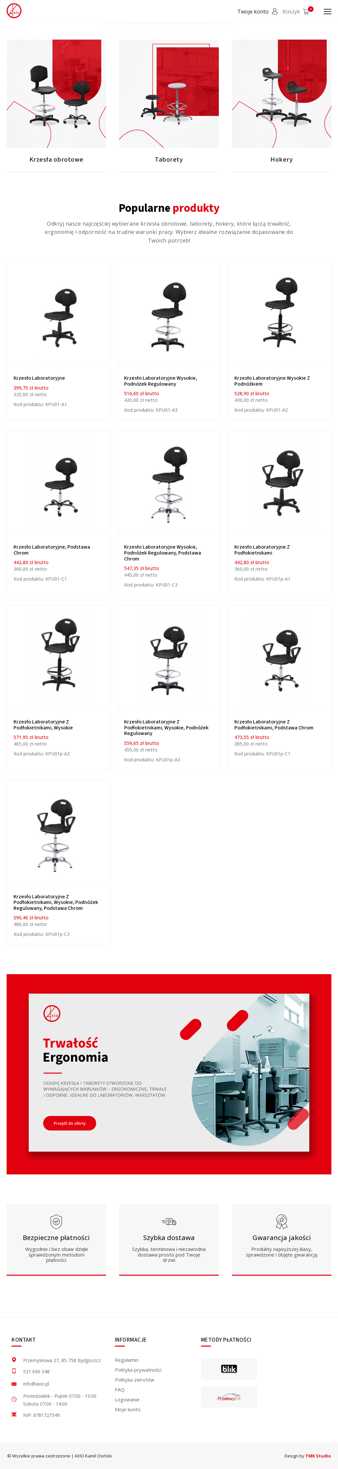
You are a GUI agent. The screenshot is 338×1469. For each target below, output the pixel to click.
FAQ (119, 1389)
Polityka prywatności (138, 1369)
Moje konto (128, 1409)
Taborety (169, 159)
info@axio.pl (36, 1384)
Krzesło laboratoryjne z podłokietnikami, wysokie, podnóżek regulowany (166, 727)
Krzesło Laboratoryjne (39, 378)
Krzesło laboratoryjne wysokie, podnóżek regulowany (160, 381)
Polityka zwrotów (134, 1379)
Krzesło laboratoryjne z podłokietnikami (262, 550)
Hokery (281, 159)
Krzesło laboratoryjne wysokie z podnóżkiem (272, 381)
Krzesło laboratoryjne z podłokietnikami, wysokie (43, 724)
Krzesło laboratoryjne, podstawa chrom (52, 550)
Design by (308, 1456)
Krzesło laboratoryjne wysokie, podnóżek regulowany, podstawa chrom (162, 552)
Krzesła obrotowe (56, 159)
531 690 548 (36, 1371)
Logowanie (127, 1399)
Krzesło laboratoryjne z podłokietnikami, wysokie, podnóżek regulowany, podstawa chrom (56, 902)
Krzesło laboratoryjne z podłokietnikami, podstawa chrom (274, 724)
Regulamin (126, 1360)
